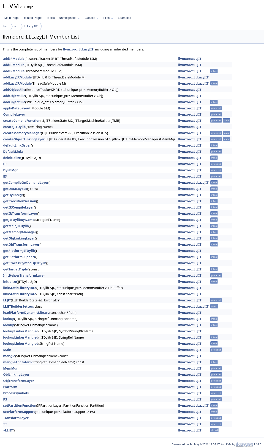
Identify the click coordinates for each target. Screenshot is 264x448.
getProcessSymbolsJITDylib (24, 263)
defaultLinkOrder (17, 145)
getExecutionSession (19, 201)
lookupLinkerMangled (20, 331)
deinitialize (12, 158)
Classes (91, 17)
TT (5, 424)
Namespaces (69, 17)
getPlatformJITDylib (19, 250)
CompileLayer (14, 114)
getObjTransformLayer (21, 244)
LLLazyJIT (31, 26)
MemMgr (10, 368)
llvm (5, 26)
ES (5, 176)
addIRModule (13, 58)
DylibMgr (10, 170)
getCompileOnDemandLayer (26, 182)
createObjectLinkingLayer (24, 139)
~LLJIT (8, 430)
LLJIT (7, 300)
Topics (50, 17)
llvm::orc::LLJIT (189, 58)
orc (16, 26)
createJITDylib (14, 127)
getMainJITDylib (16, 226)
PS (5, 399)
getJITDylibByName (18, 219)
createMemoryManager (22, 133)
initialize (10, 281)
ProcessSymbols (16, 393)
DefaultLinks (13, 151)
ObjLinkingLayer (16, 374)
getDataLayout (15, 188)
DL (5, 164)
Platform (10, 387)
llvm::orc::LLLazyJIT (78, 49)
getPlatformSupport (19, 257)
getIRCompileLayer (18, 207)
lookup (8, 319)
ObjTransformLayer (18, 380)
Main (7, 350)
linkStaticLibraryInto (19, 288)
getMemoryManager (19, 232)
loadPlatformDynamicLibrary (26, 312)
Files (108, 17)
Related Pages (32, 17)
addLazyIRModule (17, 77)
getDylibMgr (13, 195)
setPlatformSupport (19, 411)
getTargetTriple (15, 269)
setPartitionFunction (19, 405)
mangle (9, 356)
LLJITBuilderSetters (18, 306)
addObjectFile (14, 89)
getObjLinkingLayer (19, 238)
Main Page (11, 17)
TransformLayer (16, 418)
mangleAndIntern (17, 362)
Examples (124, 17)
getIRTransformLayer (20, 213)
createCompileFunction (22, 120)
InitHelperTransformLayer (24, 275)
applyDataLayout (16, 108)
